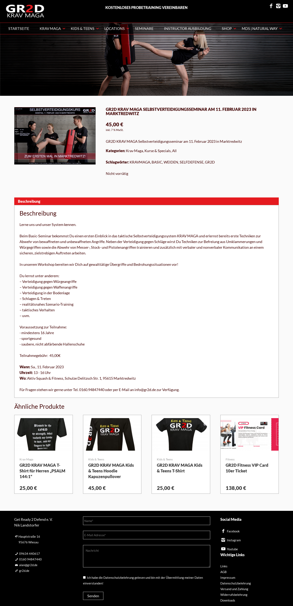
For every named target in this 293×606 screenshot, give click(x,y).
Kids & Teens (82, 28)
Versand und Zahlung (234, 589)
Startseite (18, 28)
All (174, 150)
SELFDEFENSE (191, 162)
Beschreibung (29, 201)
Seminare (144, 28)
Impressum (227, 577)
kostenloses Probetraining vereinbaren (146, 7)
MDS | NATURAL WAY (260, 28)
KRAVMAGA (140, 162)
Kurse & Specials (157, 150)
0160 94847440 (30, 559)
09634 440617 (29, 553)
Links (223, 566)
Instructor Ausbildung (187, 28)
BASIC (157, 162)
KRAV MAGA (50, 28)
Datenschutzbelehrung (235, 583)
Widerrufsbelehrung (233, 594)
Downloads (227, 600)
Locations (114, 28)
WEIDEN (171, 162)
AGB (223, 572)
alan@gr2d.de (28, 565)
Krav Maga (134, 150)
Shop (227, 28)
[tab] (146, 201)
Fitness (230, 459)
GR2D (210, 162)
